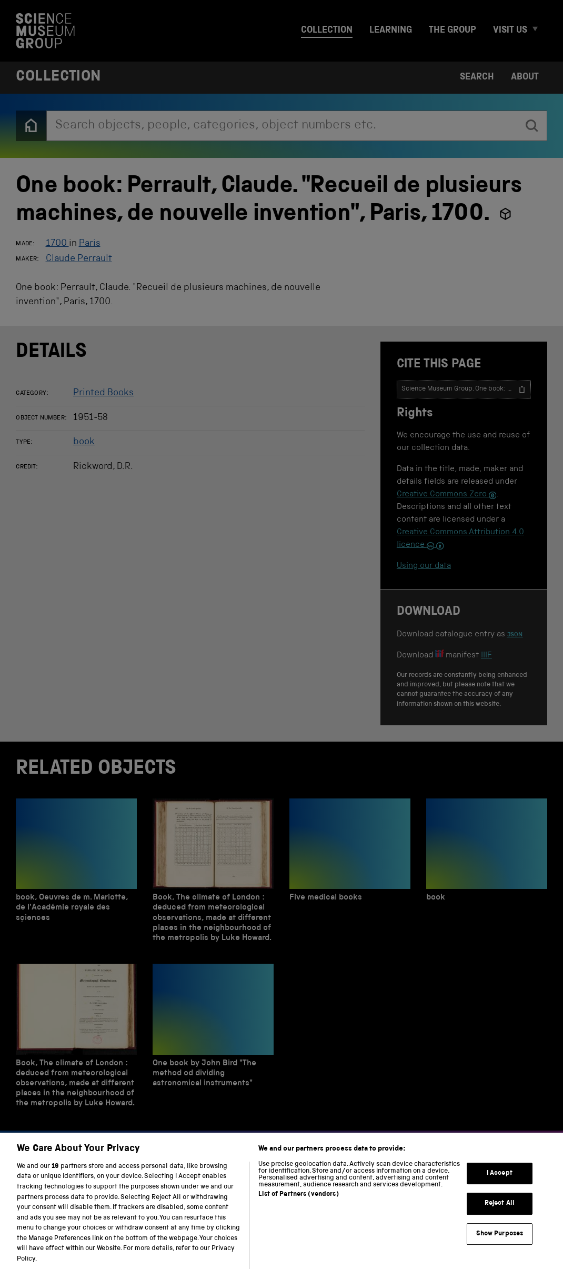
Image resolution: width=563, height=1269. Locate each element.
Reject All (500, 1214)
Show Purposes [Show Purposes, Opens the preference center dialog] (500, 1245)
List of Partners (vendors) (298, 1205)
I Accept (499, 1184)
